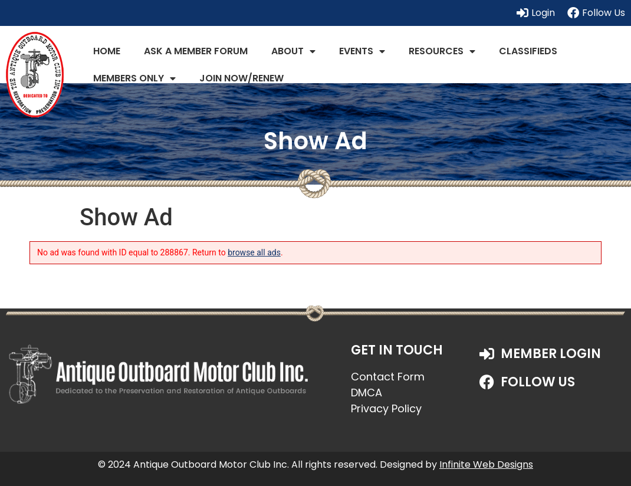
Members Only (134, 78)
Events (362, 51)
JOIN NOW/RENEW (241, 78)
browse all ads (254, 252)
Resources (442, 51)
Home (106, 51)
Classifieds (528, 51)
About (293, 51)
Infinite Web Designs (486, 464)
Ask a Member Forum (196, 51)
